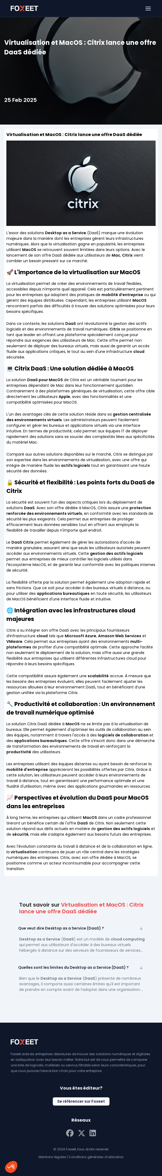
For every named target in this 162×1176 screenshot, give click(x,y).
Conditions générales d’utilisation (96, 1157)
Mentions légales (52, 1157)
